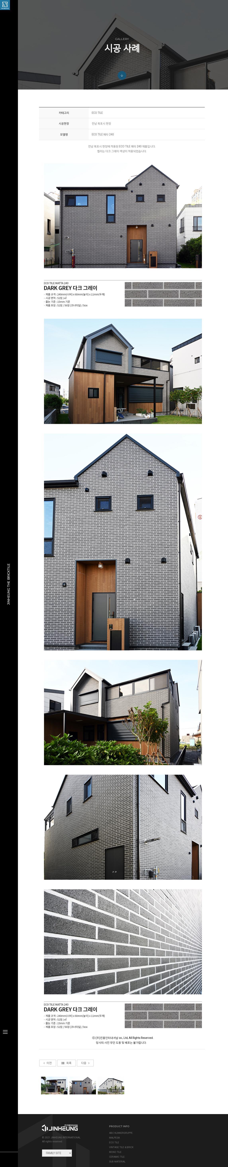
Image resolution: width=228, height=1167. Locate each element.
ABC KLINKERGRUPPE (116, 1120)
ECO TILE (110, 1130)
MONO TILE (111, 1139)
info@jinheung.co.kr (179, 1131)
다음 (88, 1084)
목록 (69, 1084)
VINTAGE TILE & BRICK (117, 1135)
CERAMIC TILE (112, 1144)
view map (164, 1139)
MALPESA (110, 1125)
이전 (50, 1084)
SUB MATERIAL (113, 1149)
